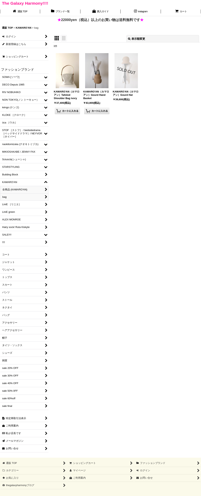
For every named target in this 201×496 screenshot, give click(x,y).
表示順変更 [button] (136, 38)
